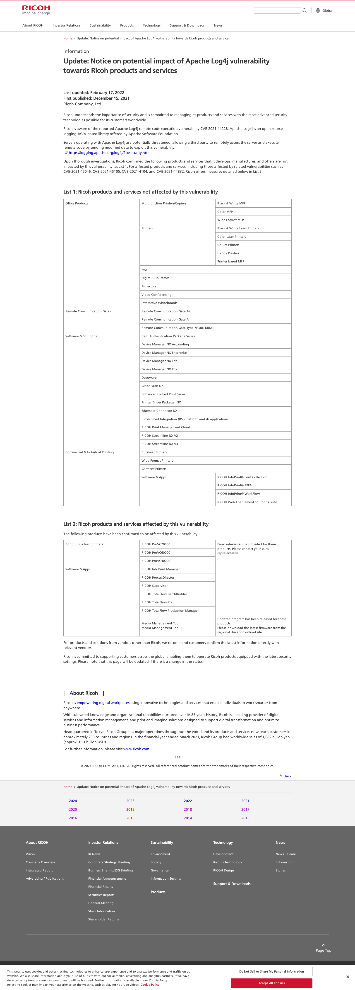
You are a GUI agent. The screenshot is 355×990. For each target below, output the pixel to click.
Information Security (166, 878)
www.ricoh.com (136, 749)
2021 (245, 800)
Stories (280, 870)
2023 (130, 800)
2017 (245, 809)
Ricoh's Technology (227, 862)
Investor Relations (103, 842)
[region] (177, 977)
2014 (188, 818)
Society (156, 862)
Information (285, 862)
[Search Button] (301, 10)
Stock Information (101, 911)
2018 (188, 809)
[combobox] (273, 10)
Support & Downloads (231, 883)
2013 (245, 818)
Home (67, 38)
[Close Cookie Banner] (348, 977)
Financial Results (100, 886)
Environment (160, 854)
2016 (73, 818)
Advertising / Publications (45, 878)
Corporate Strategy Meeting (109, 862)
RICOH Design (223, 870)
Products (158, 892)
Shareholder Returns (103, 919)
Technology (223, 842)
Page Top (321, 950)
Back (288, 776)
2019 (130, 809)
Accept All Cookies (272, 983)
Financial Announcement (107, 878)
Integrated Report (39, 870)
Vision (30, 854)
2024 (73, 800)
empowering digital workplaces (103, 702)
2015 (130, 818)
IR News (94, 854)
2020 (73, 809)
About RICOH (37, 842)
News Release (286, 854)
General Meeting (101, 903)
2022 (188, 800)
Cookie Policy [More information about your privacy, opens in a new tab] (150, 984)
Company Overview (40, 862)
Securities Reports (101, 895)
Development (223, 854)
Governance (160, 870)
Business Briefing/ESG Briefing (110, 870)
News (280, 842)
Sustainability (162, 842)
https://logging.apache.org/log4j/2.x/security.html (109, 152)
